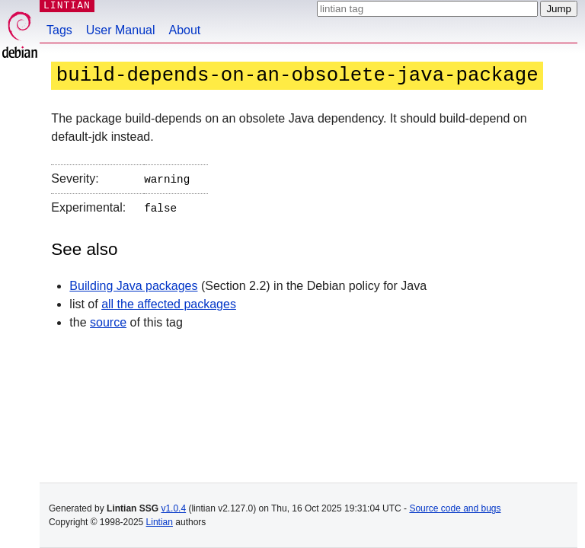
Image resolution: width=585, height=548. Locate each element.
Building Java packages (133, 282)
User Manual (120, 30)
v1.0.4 (173, 508)
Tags (59, 30)
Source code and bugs (454, 508)
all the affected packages (168, 301)
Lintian (159, 522)
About (185, 30)
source (108, 319)
